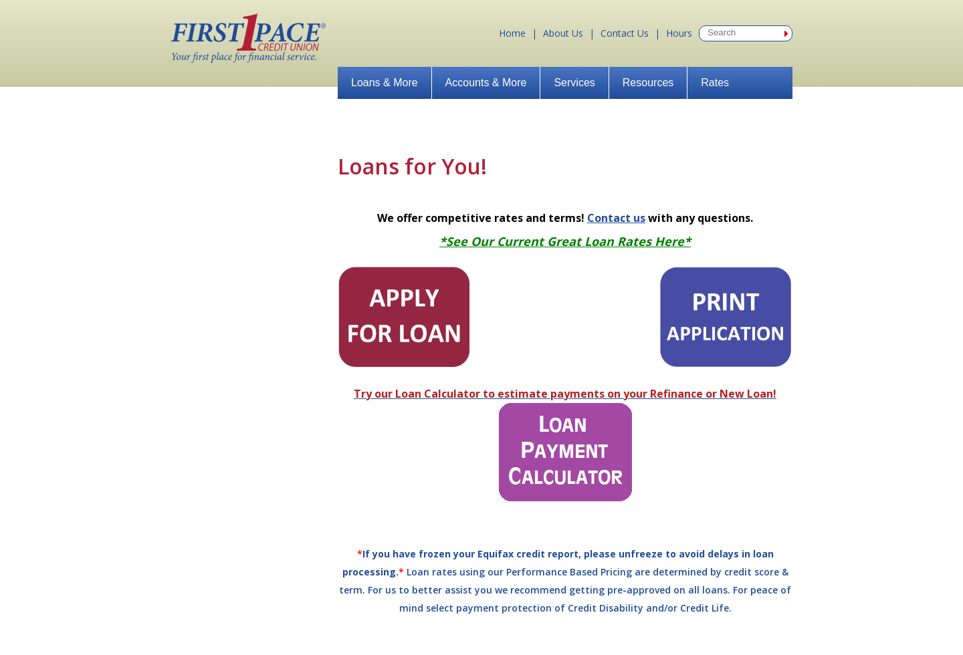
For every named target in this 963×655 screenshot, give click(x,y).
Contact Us (625, 33)
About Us (563, 33)
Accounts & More (486, 82)
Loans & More (384, 82)
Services (574, 82)
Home (512, 33)
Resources (648, 82)
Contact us (616, 218)
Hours (679, 33)
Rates (715, 82)
